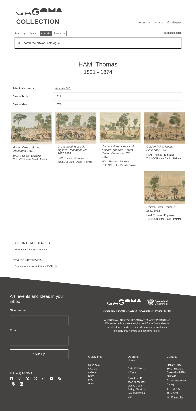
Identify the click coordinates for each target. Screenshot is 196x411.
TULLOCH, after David (25, 159)
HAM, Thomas (21, 155)
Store (91, 376)
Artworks (145, 22)
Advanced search (172, 33)
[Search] (98, 43)
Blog (90, 379)
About (91, 383)
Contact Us (177, 397)
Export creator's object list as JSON (34, 266)
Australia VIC (63, 88)
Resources (59, 33)
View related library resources (31, 249)
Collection (37, 21)
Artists (159, 22)
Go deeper (174, 22)
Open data (94, 365)
